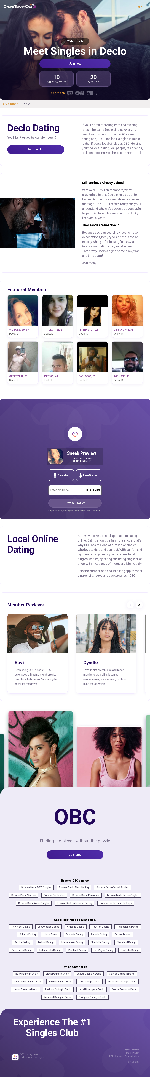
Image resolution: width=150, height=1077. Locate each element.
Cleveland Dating (126, 942)
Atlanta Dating (28, 934)
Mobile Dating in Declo (124, 989)
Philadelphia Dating (127, 926)
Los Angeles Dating (48, 926)
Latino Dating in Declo (26, 989)
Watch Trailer (75, 41)
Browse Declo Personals (85, 895)
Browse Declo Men (54, 895)
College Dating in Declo (122, 973)
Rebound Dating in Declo (57, 997)
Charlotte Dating (100, 942)
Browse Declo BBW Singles (36, 887)
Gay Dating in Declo (89, 981)
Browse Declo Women (23, 895)
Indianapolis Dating (50, 950)
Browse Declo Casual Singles (113, 887)
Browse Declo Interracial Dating (74, 903)
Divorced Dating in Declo (27, 981)
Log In (139, 6)
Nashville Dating (130, 950)
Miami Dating (51, 934)
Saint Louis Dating (22, 950)
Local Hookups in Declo (91, 989)
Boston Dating (22, 942)
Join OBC (75, 854)
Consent (119, 1056)
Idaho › (15, 104)
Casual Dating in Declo (89, 973)
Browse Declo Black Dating (74, 887)
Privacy (135, 1053)
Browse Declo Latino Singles (123, 895)
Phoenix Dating (74, 934)
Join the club (35, 149)
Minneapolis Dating (72, 942)
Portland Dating (77, 950)
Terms (128, 1053)
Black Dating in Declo (57, 973)
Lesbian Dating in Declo (58, 989)
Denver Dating (122, 934)
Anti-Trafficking (132, 1056)
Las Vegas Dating (103, 950)
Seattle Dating (99, 934)
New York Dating (21, 926)
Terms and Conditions (91, 510)
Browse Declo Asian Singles (33, 903)
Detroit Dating (46, 942)
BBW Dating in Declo (26, 973)
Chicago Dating (75, 926)
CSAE (111, 1056)
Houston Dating (100, 926)
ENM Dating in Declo (60, 981)
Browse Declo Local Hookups (116, 903)
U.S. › (6, 104)
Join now (75, 63)
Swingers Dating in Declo (92, 997)
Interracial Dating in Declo (122, 981)
